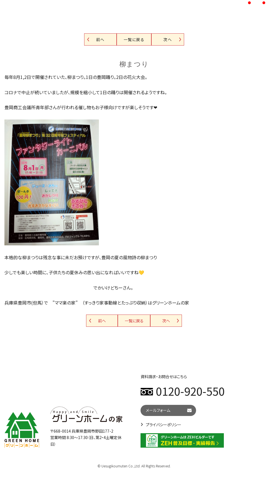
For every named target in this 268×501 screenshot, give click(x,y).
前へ (100, 39)
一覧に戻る (134, 39)
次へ (167, 39)
